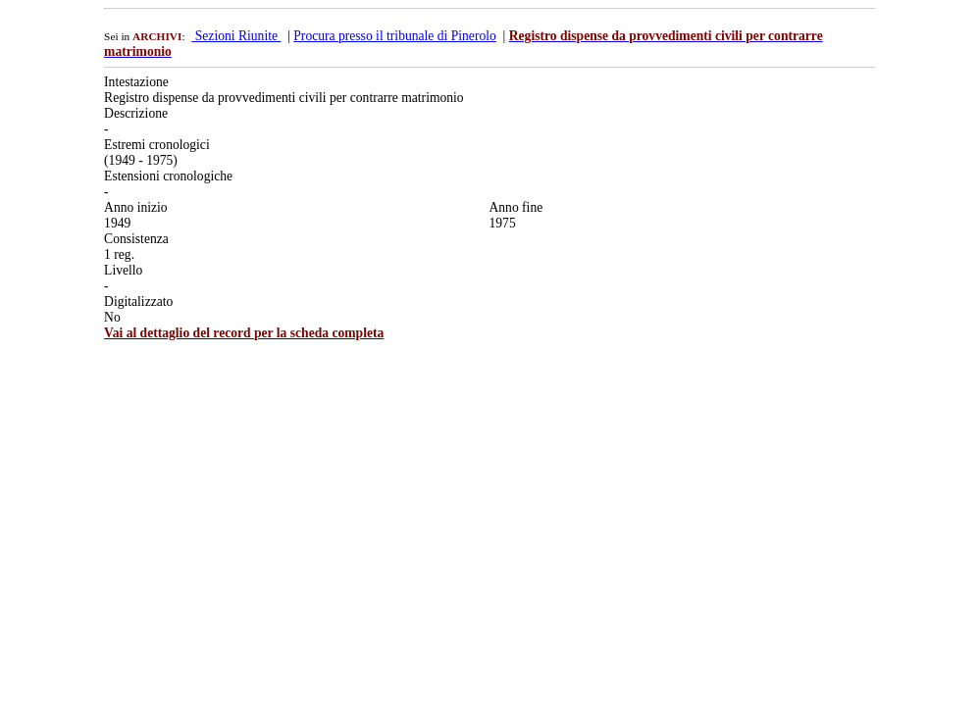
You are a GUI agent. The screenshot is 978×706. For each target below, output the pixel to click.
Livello (123, 270)
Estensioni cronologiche (168, 176)
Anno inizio (136, 207)
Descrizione (136, 113)
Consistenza (136, 238)
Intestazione (136, 82)
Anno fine (515, 207)
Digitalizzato (138, 301)
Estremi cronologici (157, 144)
